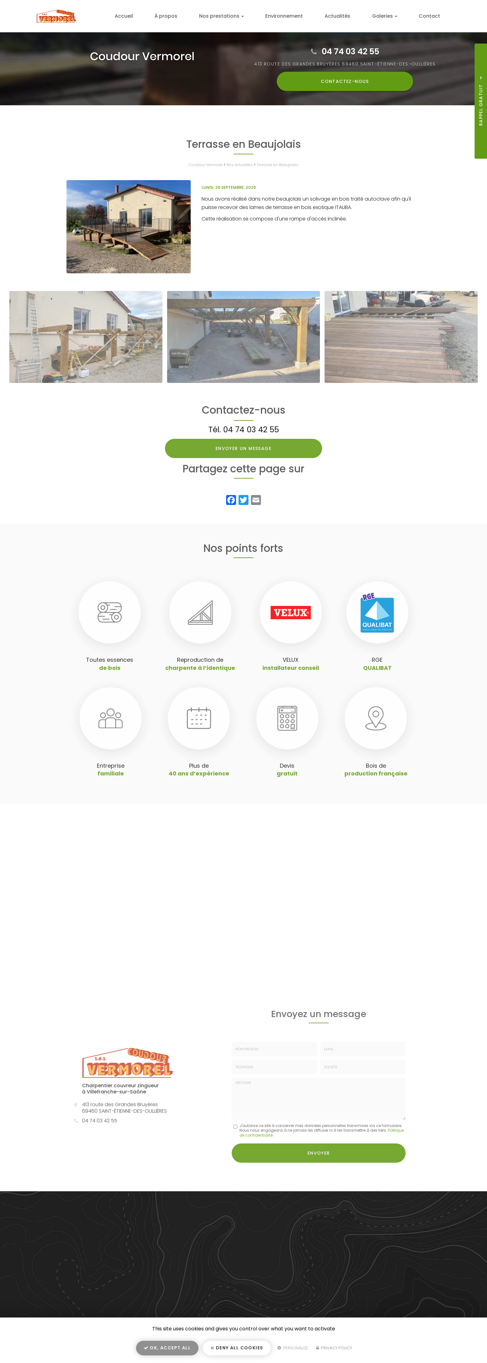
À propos (197, 16)
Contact (432, 16)
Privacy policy (334, 1349)
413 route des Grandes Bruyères (345, 64)
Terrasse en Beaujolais (277, 164)
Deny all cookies (237, 1349)
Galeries (393, 16)
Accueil (161, 16)
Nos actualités (239, 164)
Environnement (304, 16)
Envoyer (318, 1152)
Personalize (292, 1349)
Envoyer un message (243, 448)
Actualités (352, 16)
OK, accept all (167, 1349)
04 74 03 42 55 (350, 51)
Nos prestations (247, 16)
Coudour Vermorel (206, 164)
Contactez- (345, 81)
